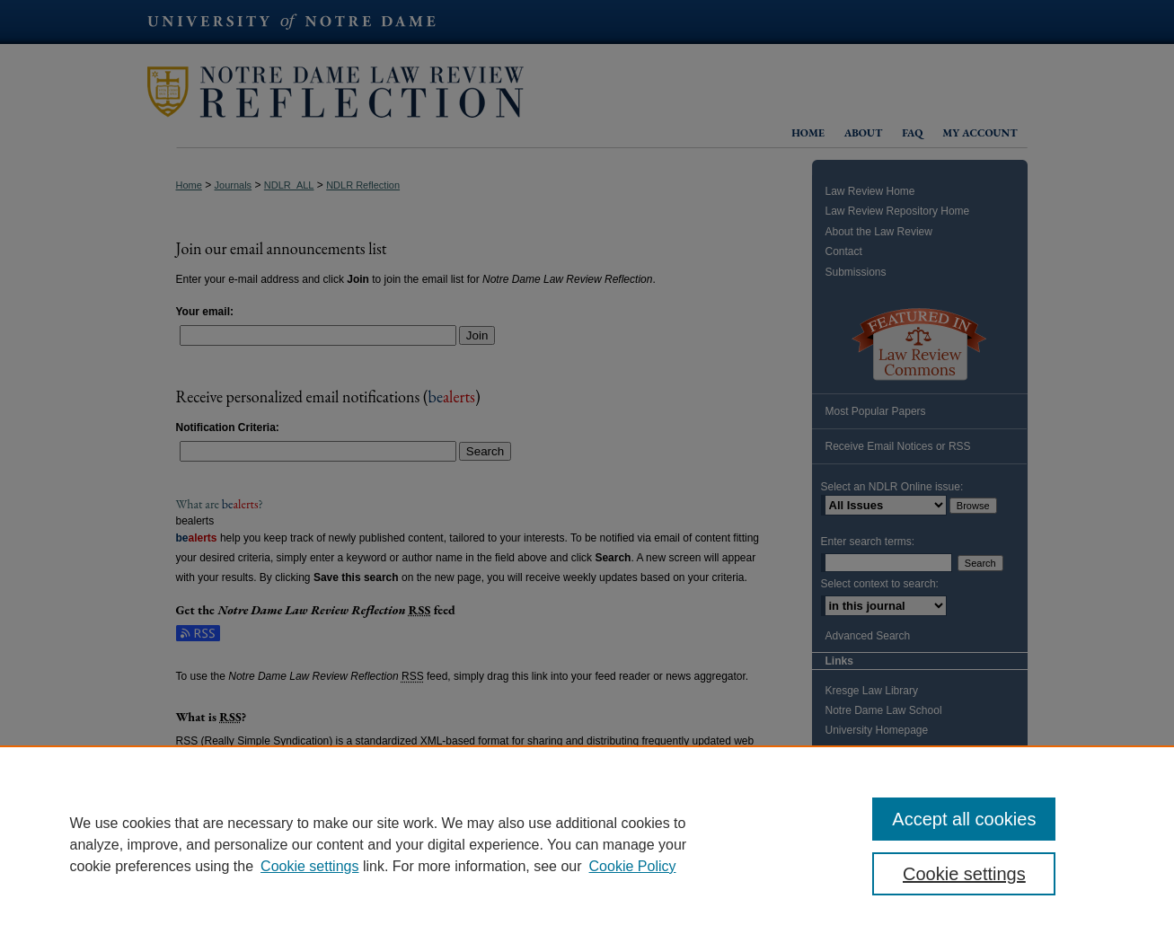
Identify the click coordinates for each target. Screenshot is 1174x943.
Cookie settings (309, 866)
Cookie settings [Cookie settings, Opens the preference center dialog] (964, 874)
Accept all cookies (964, 819)
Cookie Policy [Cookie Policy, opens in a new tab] (632, 866)
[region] (587, 844)
